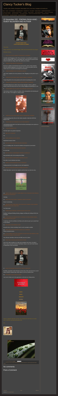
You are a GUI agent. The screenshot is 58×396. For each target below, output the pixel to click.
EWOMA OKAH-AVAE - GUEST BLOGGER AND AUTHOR (28, 362)
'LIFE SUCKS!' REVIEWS (45, 13)
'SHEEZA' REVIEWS (31, 12)
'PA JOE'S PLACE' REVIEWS (7, 12)
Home (21, 390)
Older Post (37, 390)
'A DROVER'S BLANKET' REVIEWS (16, 12)
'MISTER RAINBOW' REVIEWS (39, 12)
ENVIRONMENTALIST (17, 362)
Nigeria (5, 363)
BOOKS (21, 299)
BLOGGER (7, 362)
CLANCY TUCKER (11, 362)
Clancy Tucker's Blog (17, 4)
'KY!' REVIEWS (25, 12)
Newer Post (5, 390)
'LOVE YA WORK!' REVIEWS (23, 13)
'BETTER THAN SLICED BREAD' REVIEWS (34, 13)
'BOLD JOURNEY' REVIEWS (7, 13)
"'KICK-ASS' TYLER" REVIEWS (48, 12)
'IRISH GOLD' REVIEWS (15, 13)
